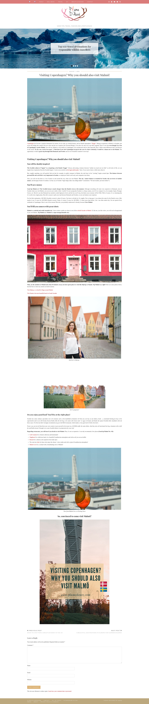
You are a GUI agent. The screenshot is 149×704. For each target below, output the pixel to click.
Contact (47, 700)
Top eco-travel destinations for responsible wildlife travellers (74, 48)
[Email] (117, 2)
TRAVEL (60, 1)
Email (28, 672)
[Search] (120, 2)
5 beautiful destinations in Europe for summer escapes (99, 631)
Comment (30, 645)
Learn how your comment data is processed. (60, 691)
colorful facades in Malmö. (84, 210)
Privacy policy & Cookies (49, 701)
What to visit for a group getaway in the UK (45, 631)
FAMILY (41, 1)
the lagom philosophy (73, 170)
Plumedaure (36, 700)
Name (28, 665)
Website (29, 679)
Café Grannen (33, 435)
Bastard (32, 439)
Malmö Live (33, 444)
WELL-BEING (51, 1)
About (36, 701)
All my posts (56, 700)
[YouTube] (114, 2)
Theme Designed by (113, 700)
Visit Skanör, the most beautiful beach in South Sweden (42, 293)
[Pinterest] (111, 2)
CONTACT (90, 1)
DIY (67, 1)
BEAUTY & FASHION (78, 1)
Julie (38, 442)
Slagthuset (32, 437)
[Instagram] (109, 2)
